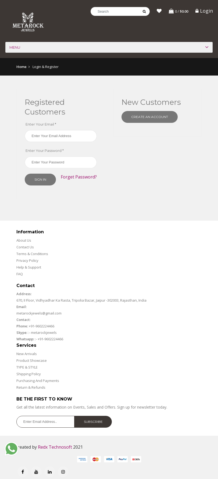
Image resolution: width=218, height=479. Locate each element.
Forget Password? (79, 178)
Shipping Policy (28, 374)
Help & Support (28, 268)
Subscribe (93, 422)
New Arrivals (26, 354)
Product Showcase (31, 361)
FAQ (19, 274)
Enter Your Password (45, 151)
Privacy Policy (27, 261)
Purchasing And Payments (37, 381)
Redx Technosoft (55, 448)
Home (21, 67)
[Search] (120, 11)
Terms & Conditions (32, 254)
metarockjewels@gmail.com (39, 314)
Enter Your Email (41, 125)
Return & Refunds (30, 388)
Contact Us (25, 247)
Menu (14, 48)
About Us (23, 241)
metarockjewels (43, 333)
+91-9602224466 (41, 326)
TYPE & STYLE (27, 368)
